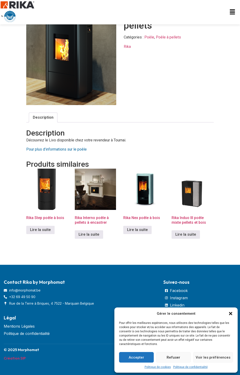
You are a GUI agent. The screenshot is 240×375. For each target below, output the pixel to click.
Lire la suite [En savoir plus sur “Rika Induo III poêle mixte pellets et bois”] (185, 234)
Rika (127, 46)
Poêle (149, 37)
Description (43, 117)
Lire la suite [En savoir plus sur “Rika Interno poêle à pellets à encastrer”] (89, 234)
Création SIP (15, 358)
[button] (230, 313)
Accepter (136, 357)
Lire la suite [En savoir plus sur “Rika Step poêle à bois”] (40, 229)
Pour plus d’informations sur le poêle (57, 149)
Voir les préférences (213, 357)
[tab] (43, 117)
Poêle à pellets (168, 37)
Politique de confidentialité (190, 367)
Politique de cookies (158, 367)
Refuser (173, 357)
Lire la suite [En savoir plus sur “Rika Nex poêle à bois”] (137, 229)
